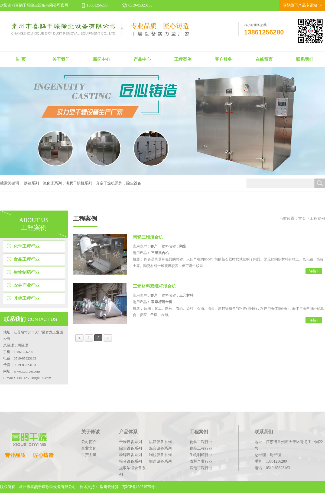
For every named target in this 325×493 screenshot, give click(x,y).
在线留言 (264, 59)
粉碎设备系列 (130, 455)
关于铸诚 (90, 431)
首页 (302, 219)
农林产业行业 (27, 285)
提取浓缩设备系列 (132, 471)
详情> (313, 271)
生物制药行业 (27, 272)
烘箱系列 (31, 183)
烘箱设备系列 (160, 442)
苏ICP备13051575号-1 (139, 487)
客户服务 (223, 59)
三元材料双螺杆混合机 (154, 286)
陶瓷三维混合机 (148, 237)
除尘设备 (133, 183)
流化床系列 (52, 183)
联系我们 (304, 59)
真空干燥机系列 (109, 183)
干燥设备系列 (130, 442)
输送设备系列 (160, 461)
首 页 (20, 59)
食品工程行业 (27, 259)
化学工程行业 (27, 246)
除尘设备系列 (130, 448)
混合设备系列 (160, 448)
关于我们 (61, 59)
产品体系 (128, 431)
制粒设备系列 (160, 455)
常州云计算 (109, 487)
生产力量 (88, 455)
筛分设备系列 (130, 461)
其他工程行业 (27, 298)
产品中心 (142, 59)
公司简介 (88, 442)
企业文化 (88, 448)
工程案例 (182, 59)
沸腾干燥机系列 (79, 183)
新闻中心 (101, 59)
